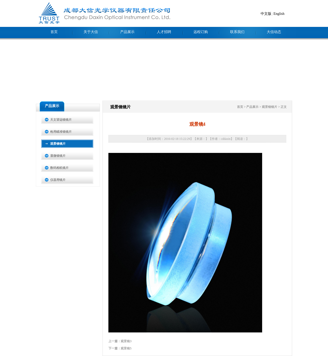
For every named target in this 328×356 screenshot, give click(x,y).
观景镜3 (126, 341)
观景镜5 (126, 348)
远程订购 (200, 32)
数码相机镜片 (59, 168)
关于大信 (91, 32)
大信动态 (274, 32)
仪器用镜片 (58, 180)
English (278, 14)
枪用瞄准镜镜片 (61, 131)
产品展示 (127, 32)
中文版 (266, 14)
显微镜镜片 (58, 156)
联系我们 (237, 32)
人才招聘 (164, 32)
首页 (54, 32)
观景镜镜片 (58, 143)
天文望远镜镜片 (61, 119)
